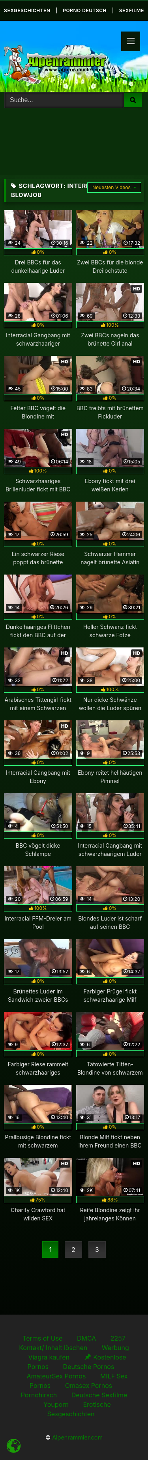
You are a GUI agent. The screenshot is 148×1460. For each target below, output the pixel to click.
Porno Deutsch (85, 10)
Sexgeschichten (27, 10)
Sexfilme (131, 10)
